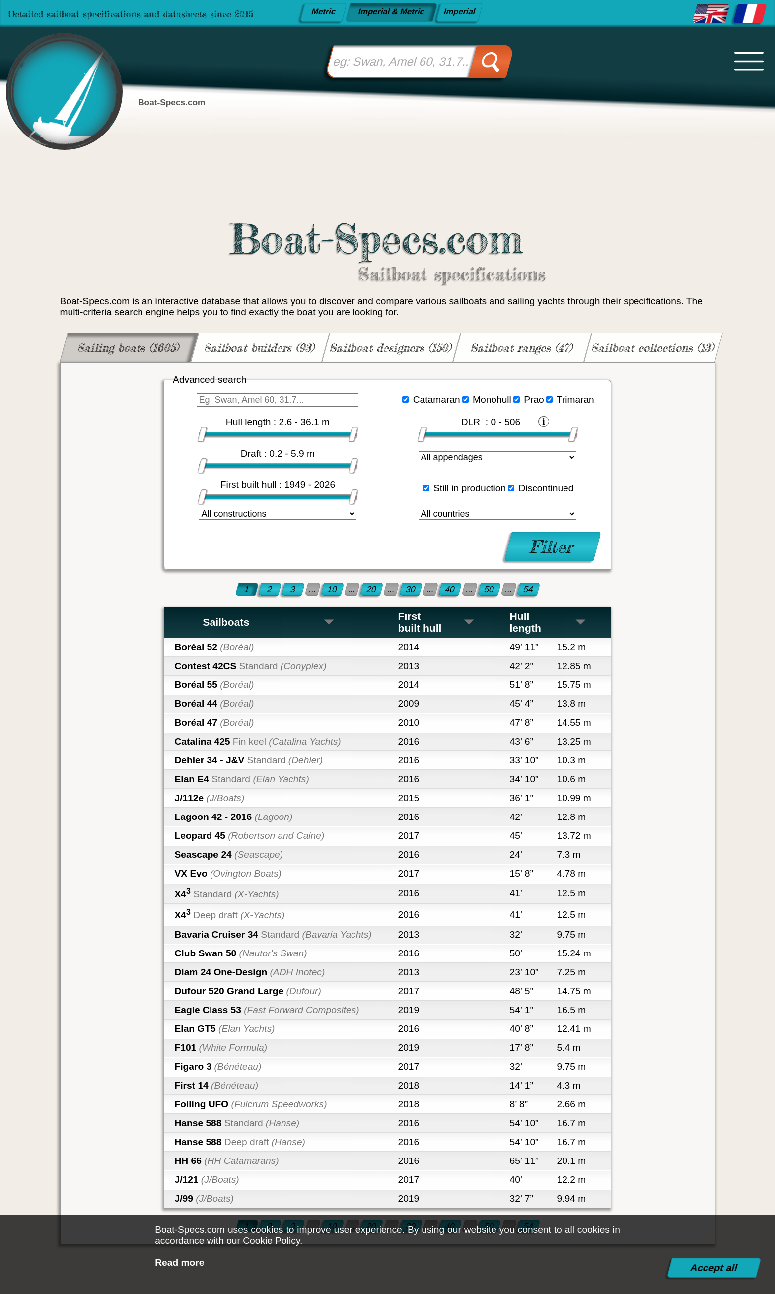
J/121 (207, 1179)
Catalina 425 (258, 741)
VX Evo (228, 873)
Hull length (548, 622)
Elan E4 (242, 779)
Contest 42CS (251, 666)
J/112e (210, 798)
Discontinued (546, 488)
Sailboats (269, 622)
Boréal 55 (214, 685)
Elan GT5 (225, 1028)
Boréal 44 (214, 703)
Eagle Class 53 (267, 1010)
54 (528, 589)
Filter (552, 546)
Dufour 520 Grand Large (248, 991)
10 (332, 589)
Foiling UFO (251, 1104)
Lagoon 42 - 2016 (234, 817)
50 (489, 589)
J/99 (204, 1198)
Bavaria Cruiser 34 (273, 934)
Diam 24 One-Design (250, 972)
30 (411, 589)
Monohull (492, 399)
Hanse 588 (237, 1123)
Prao (534, 399)
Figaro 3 (218, 1066)
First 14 (217, 1085)
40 (450, 589)
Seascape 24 (229, 854)
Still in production (469, 488)
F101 (221, 1047)
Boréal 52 (214, 647)
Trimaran (575, 399)
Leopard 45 (250, 835)
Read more (179, 1262)
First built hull (436, 622)
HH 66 (227, 1161)
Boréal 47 (214, 722)
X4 (227, 893)
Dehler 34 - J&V (249, 760)
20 (371, 589)
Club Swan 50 (241, 953)
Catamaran (436, 399)
